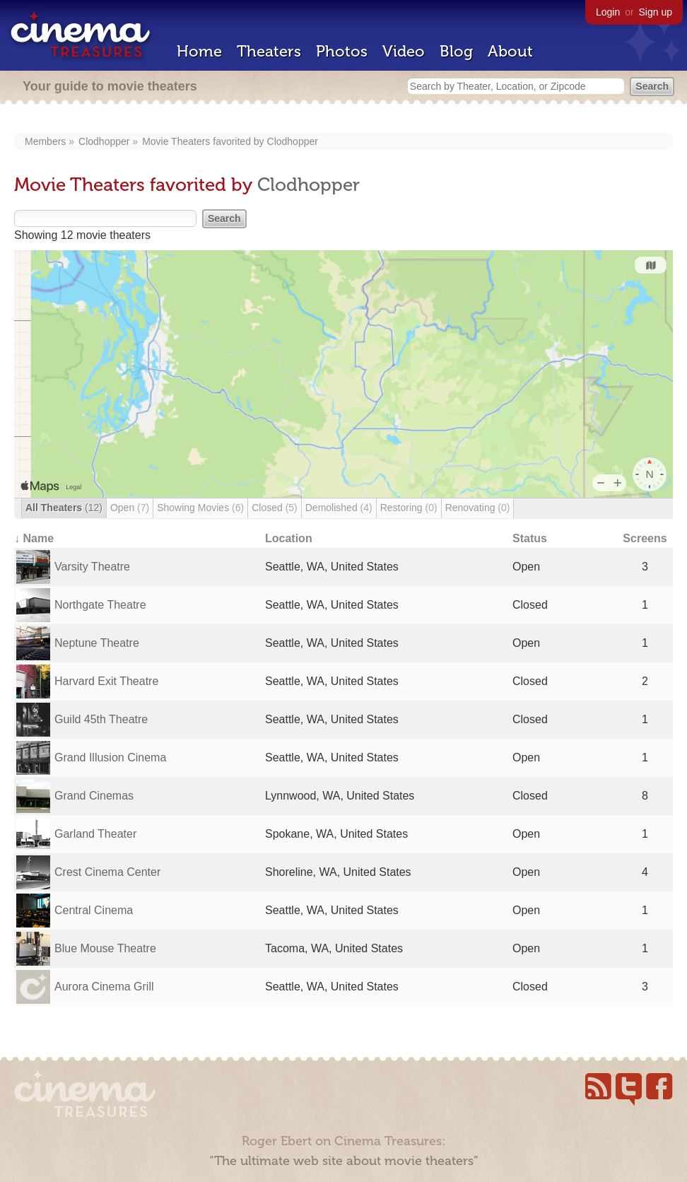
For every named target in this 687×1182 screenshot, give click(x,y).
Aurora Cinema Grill (103, 987)
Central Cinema (93, 910)
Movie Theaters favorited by (204, 141)
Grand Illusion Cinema (110, 757)
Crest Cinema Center (107, 872)
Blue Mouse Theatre (105, 948)
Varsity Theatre (92, 567)
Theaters (269, 51)
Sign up (655, 12)
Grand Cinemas (94, 796)
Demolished (338, 507)
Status (529, 538)
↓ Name (34, 538)
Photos (342, 51)
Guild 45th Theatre (101, 719)
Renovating (477, 507)
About (510, 51)
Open (129, 507)
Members (45, 141)
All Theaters (63, 507)
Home (199, 51)
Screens (645, 538)
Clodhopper (103, 141)
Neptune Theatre (96, 643)
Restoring (409, 507)
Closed (275, 507)
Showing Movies (200, 507)
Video (403, 51)
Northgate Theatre (100, 605)
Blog (456, 51)
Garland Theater (95, 834)
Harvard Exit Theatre (106, 681)
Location (288, 538)
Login (608, 12)
